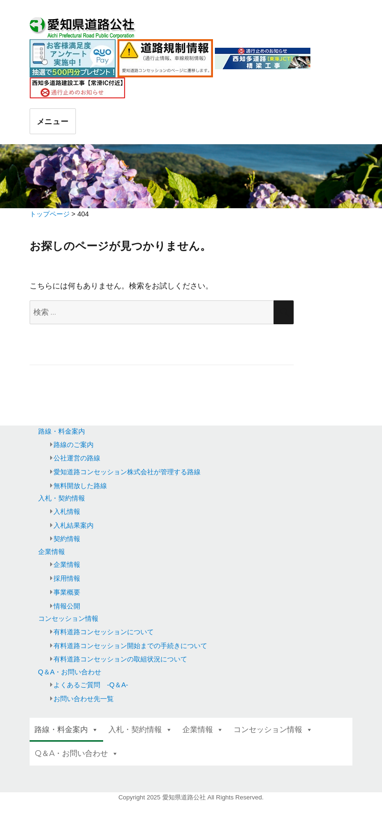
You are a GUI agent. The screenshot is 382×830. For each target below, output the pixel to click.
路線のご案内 (73, 444)
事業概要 (66, 592)
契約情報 (66, 539)
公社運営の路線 (76, 458)
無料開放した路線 (80, 485)
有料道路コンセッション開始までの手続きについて (130, 645)
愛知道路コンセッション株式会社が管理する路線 (127, 472)
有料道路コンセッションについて (103, 632)
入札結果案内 (73, 525)
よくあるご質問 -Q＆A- (90, 685)
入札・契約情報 (61, 498)
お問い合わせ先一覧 (83, 698)
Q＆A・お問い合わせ (70, 672)
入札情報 (66, 511)
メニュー (53, 121)
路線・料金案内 (61, 431)
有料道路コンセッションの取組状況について (120, 659)
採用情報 (66, 578)
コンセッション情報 (68, 618)
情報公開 (66, 606)
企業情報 (51, 551)
